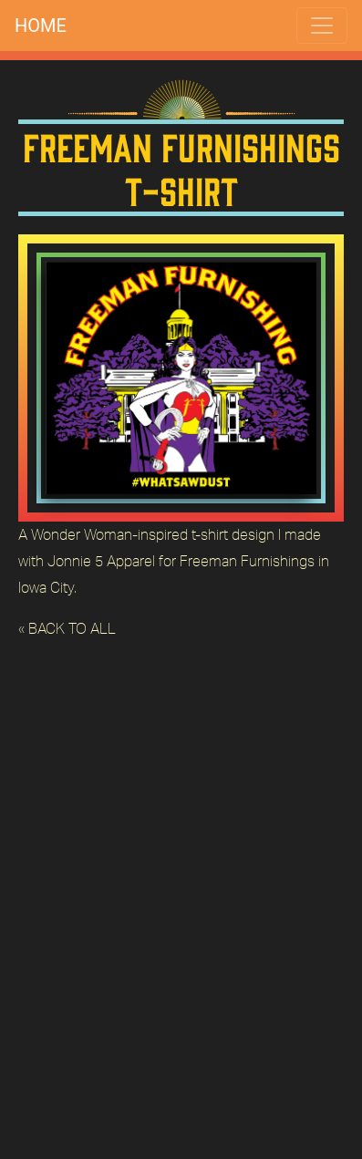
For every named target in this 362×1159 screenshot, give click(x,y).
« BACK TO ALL (67, 628)
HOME (41, 25)
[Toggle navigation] (321, 25)
